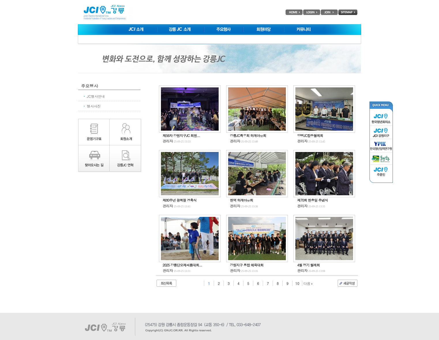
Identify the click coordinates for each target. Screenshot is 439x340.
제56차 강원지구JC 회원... (181, 135)
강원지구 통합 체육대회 (246, 264)
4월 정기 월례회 (308, 264)
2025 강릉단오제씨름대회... (182, 264)
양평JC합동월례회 (310, 135)
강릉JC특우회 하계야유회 (248, 135)
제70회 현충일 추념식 (312, 200)
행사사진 (94, 106)
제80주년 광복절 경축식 (179, 200)
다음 (307, 283)
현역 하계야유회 (241, 200)
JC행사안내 (96, 96)
